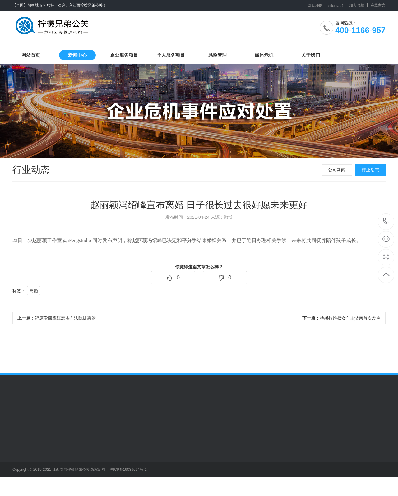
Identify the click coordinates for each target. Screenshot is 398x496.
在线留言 (378, 5)
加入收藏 (356, 5)
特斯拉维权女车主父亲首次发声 (341, 318)
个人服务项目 (171, 55)
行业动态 (370, 169)
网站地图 (315, 5)
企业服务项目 (124, 55)
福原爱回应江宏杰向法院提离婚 (56, 318)
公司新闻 (336, 169)
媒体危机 (264, 55)
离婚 (33, 290)
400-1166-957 (386, 221)
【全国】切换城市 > (28, 5)
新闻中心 (77, 55)
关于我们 (310, 55)
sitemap (334, 5)
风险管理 (217, 55)
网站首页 (30, 55)
